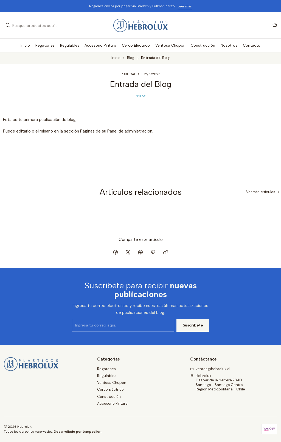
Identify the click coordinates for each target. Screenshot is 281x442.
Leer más (185, 6)
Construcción (109, 396)
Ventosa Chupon (111, 382)
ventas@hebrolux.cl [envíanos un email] (210, 369)
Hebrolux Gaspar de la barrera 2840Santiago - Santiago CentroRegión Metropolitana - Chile (217, 382)
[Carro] (274, 25)
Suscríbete (193, 332)
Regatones (106, 369)
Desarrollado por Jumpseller (77, 431)
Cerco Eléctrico (110, 389)
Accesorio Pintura (112, 403)
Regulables (106, 375)
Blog (130, 58)
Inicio (115, 58)
